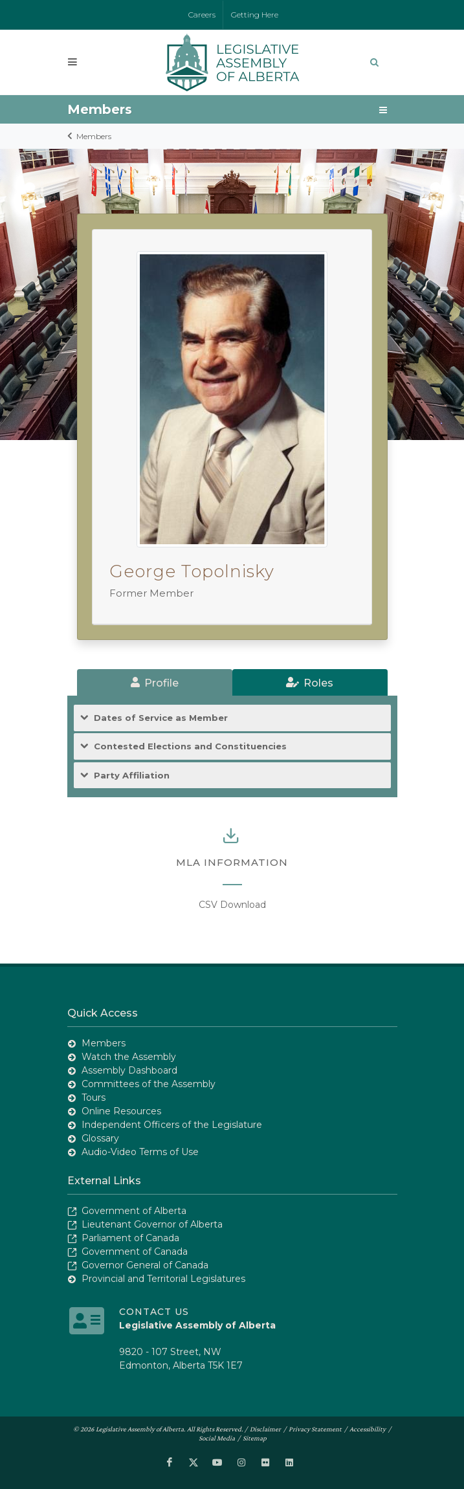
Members (93, 136)
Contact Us (154, 1312)
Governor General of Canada (145, 1265)
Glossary (100, 1138)
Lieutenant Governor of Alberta (152, 1224)
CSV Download (232, 904)
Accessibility (367, 1429)
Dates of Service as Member (161, 718)
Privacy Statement (315, 1429)
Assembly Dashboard (129, 1070)
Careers (201, 14)
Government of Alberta (134, 1211)
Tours (93, 1097)
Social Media (217, 1438)
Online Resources (121, 1111)
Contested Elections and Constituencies (190, 746)
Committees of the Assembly (148, 1084)
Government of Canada (135, 1251)
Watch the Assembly (129, 1057)
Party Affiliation (132, 775)
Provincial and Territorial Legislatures (163, 1279)
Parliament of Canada (130, 1238)
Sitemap (255, 1438)
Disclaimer (265, 1429)
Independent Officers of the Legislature (172, 1125)
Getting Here (254, 14)
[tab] (154, 682)
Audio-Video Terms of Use (140, 1152)
